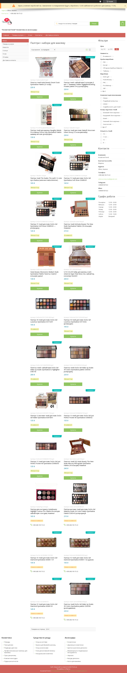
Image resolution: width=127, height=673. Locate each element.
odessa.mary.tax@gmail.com (107, 179)
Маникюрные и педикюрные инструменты (78, 652)
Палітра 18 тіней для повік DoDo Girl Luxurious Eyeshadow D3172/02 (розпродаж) (77, 322)
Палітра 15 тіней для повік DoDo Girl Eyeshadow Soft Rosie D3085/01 (77, 179)
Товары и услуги (17, 35)
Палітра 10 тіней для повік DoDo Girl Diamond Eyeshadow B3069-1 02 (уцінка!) (79, 559)
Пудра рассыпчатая (11, 661)
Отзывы (5, 57)
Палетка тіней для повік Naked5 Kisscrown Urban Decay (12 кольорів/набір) (79, 131)
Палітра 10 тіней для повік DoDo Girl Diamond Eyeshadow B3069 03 (43, 605)
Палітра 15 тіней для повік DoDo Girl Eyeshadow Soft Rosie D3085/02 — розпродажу (43, 226)
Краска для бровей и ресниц (46, 645)
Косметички (72, 642)
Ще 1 (104, 91)
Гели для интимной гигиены (45, 651)
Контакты (38, 35)
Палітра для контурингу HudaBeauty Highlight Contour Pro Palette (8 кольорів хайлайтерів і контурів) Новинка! (45, 511)
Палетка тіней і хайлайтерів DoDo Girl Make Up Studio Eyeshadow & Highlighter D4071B (45, 370)
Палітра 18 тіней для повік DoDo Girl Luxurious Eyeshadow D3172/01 (43, 321)
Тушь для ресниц (10, 655)
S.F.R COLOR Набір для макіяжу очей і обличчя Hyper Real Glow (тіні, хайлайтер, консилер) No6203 (79, 274)
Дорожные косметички (75, 645)
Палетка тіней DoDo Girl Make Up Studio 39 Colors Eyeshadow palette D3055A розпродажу (78, 370)
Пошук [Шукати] (94, 23)
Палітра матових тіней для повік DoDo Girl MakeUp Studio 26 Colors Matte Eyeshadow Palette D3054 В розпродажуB (79, 511)
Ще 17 (104, 127)
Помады (7, 642)
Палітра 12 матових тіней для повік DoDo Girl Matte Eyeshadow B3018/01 (45, 417)
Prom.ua (74, 667)
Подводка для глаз (10, 648)
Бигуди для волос (73, 658)
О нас (30, 35)
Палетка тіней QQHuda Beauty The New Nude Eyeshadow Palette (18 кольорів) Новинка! (78, 226)
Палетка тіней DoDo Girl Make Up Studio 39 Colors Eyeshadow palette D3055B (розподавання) (78, 606)
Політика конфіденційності (78, 671)
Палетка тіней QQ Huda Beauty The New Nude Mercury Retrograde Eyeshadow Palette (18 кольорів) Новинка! (78, 463)
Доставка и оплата (52, 35)
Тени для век (8, 645)
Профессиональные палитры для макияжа (15, 652)
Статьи (5, 51)
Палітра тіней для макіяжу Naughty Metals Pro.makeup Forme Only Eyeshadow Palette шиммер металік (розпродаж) (45, 132)
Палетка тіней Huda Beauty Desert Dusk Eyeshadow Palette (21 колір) (45, 83)
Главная (6, 35)
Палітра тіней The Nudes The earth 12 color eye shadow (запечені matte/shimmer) (46, 179)
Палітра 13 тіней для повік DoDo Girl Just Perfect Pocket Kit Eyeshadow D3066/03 (45, 462)
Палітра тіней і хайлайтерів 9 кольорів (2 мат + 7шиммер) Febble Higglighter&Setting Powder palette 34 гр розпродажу (79, 84)
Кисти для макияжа (74, 661)
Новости (6, 47)
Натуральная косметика (44, 654)
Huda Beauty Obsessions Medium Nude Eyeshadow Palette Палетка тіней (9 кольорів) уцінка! (44, 274)
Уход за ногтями (41, 642)
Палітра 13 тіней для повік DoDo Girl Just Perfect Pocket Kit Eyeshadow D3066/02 (79, 417)
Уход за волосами (42, 648)
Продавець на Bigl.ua (63, 669)
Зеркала (70, 655)
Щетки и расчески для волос (77, 648)
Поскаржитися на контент (59, 671)
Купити (39, 97)
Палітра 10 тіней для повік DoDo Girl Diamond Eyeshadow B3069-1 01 (43, 559)
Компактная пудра (10, 658)
